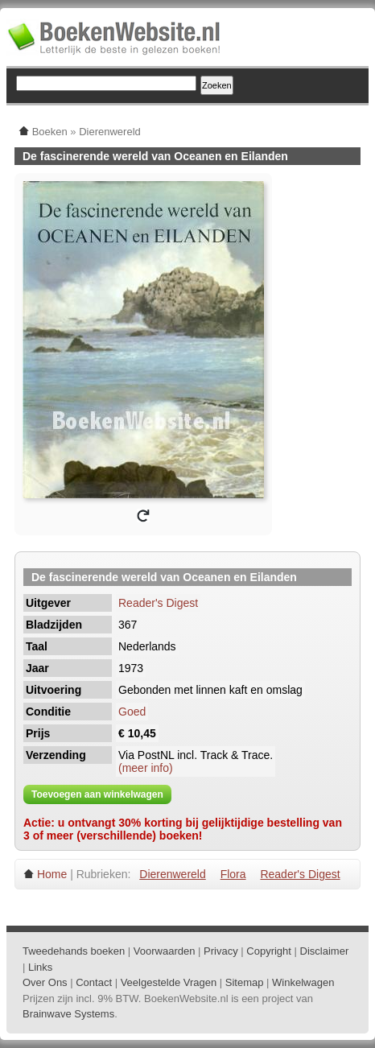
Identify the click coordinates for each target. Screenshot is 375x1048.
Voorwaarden (165, 951)
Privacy (221, 951)
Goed (132, 711)
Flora (233, 874)
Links (40, 967)
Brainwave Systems (68, 1014)
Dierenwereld (172, 874)
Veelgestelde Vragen (169, 982)
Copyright (268, 951)
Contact (94, 982)
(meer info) (145, 767)
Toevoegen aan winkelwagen (97, 794)
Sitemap (244, 982)
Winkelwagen (303, 982)
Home (52, 874)
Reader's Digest (158, 602)
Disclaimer (324, 951)
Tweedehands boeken (74, 951)
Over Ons (45, 982)
